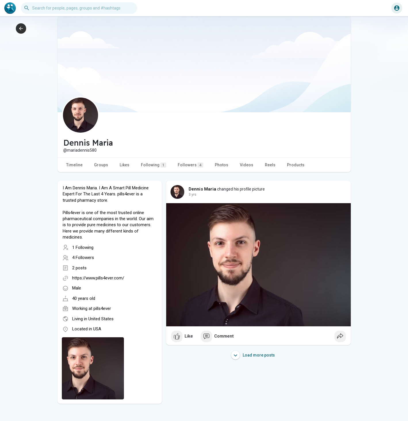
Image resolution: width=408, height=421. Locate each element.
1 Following (82, 247)
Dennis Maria (202, 189)
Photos (221, 165)
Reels (270, 165)
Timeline (74, 165)
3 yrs (192, 195)
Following (153, 165)
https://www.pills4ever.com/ (98, 278)
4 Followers (83, 257)
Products (295, 165)
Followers (190, 165)
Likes (124, 165)
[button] (79, 8)
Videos (246, 165)
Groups (101, 165)
